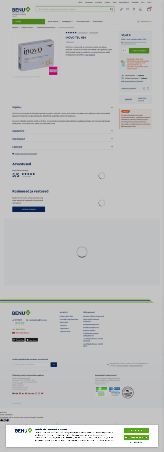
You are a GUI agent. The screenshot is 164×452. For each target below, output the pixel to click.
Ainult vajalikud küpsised (136, 437)
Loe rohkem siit (107, 440)
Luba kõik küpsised (136, 431)
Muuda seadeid (136, 442)
